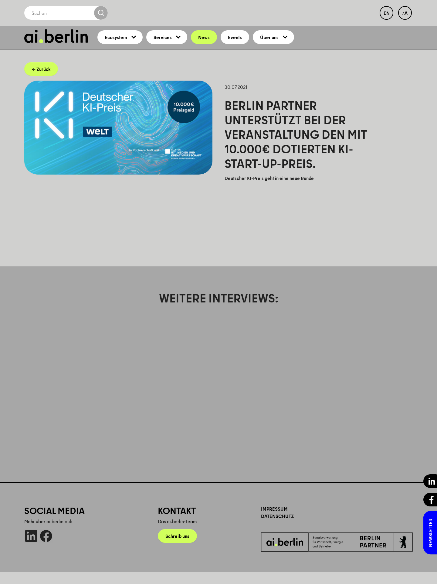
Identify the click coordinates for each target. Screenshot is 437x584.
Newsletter (430, 533)
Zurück (43, 81)
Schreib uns (177, 548)
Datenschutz (277, 528)
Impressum (274, 521)
